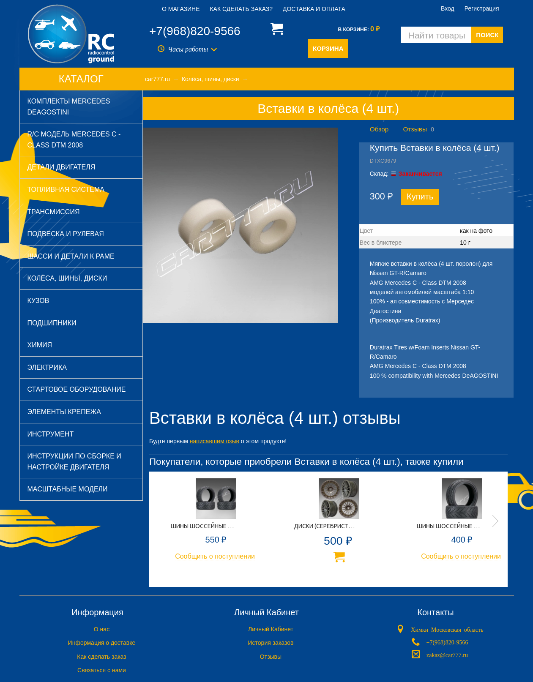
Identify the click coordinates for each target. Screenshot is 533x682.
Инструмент (50, 434)
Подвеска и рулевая (65, 233)
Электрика (47, 367)
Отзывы (415, 129)
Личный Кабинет (270, 629)
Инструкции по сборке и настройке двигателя (74, 462)
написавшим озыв (214, 441)
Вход (447, 8)
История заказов (271, 642)
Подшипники (52, 323)
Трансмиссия (53, 212)
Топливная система (65, 189)
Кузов (38, 300)
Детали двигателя (61, 167)
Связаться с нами (101, 670)
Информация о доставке (102, 642)
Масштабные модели (67, 489)
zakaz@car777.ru (447, 654)
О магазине (181, 8)
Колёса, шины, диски (67, 278)
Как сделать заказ (101, 656)
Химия (39, 345)
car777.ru (157, 79)
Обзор (379, 129)
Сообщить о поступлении (215, 556)
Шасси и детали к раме (71, 256)
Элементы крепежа (64, 411)
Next (495, 521)
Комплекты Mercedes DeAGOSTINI (68, 107)
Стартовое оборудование (76, 389)
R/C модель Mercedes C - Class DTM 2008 (74, 140)
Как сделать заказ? (241, 8)
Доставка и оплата (314, 8)
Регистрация (482, 8)
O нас (101, 629)
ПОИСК (487, 34)
